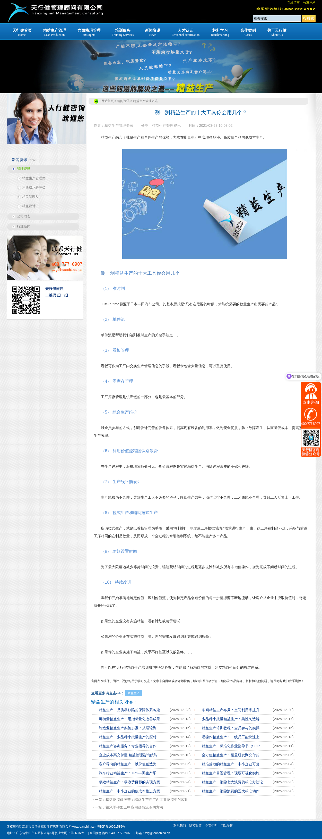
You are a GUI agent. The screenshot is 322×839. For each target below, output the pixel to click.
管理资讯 (23, 169)
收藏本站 (309, 2)
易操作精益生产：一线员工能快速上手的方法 (233, 737)
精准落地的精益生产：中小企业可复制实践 (233, 764)
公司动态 (23, 216)
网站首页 (107, 101)
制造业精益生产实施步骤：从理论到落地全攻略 (130, 728)
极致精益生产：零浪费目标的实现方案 (129, 782)
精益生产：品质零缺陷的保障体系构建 (129, 710)
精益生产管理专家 (119, 125)
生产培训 (141, 667)
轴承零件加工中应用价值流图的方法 (134, 807)
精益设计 (29, 206)
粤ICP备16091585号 (111, 826)
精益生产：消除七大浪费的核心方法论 (232, 782)
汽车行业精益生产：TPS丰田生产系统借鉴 (130, 773)
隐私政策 (195, 825)
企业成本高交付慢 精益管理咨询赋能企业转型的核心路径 (130, 755)
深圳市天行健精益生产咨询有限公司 (47, 826)
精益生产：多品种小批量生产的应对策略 (130, 737)
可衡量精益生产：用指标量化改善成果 (129, 719)
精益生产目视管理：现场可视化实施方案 (233, 773)
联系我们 (179, 825)
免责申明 (211, 825)
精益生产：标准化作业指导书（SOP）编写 (233, 746)
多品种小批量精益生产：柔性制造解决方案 (233, 719)
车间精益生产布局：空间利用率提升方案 (233, 710)
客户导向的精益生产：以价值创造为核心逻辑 (130, 764)
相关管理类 (30, 197)
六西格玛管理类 (34, 187)
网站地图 (227, 825)
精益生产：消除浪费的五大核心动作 (230, 791)
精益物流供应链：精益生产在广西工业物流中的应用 (147, 800)
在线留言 (293, 2)
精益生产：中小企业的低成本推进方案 (129, 791)
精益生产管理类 (34, 178)
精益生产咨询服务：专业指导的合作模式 (130, 746)
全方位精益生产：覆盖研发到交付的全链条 (233, 755)
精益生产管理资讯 (145, 101)
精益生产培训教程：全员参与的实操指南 (233, 728)
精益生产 (108, 137)
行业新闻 (23, 226)
